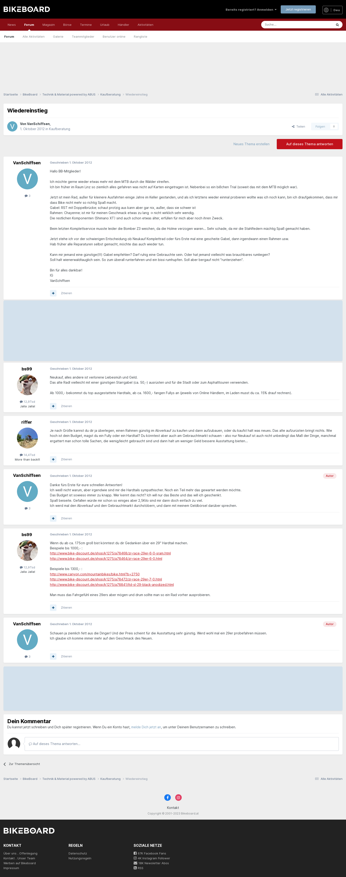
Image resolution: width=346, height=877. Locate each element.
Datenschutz (78, 853)
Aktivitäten (145, 24)
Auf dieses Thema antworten (309, 144)
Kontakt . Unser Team (19, 858)
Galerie (58, 36)
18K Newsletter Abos (151, 863)
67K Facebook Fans (150, 853)
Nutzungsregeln (80, 858)
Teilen (298, 126)
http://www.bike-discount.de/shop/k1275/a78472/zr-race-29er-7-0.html (106, 579)
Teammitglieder (83, 36)
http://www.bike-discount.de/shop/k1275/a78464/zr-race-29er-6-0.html (106, 558)
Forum (29, 27)
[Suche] (286, 24)
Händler (123, 24)
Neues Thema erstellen (252, 144)
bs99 (27, 368)
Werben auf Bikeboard (19, 863)
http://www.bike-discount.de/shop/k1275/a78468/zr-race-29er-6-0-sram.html (110, 553)
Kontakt (173, 808)
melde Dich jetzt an (146, 727)
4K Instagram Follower (152, 858)
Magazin (49, 24)
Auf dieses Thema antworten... (54, 744)
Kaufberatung (59, 129)
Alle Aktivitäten (34, 36)
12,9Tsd (27, 401)
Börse (67, 24)
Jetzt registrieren (298, 9)
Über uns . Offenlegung (20, 853)
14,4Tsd (27, 455)
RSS (138, 868)
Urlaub (104, 24)
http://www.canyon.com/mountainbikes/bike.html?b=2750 (95, 574)
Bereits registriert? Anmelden (251, 9)
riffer (26, 422)
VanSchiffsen (38, 124)
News (12, 24)
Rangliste (140, 36)
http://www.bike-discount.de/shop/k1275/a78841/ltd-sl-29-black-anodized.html (112, 585)
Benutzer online (114, 36)
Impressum (11, 868)
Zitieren (66, 293)
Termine (86, 24)
